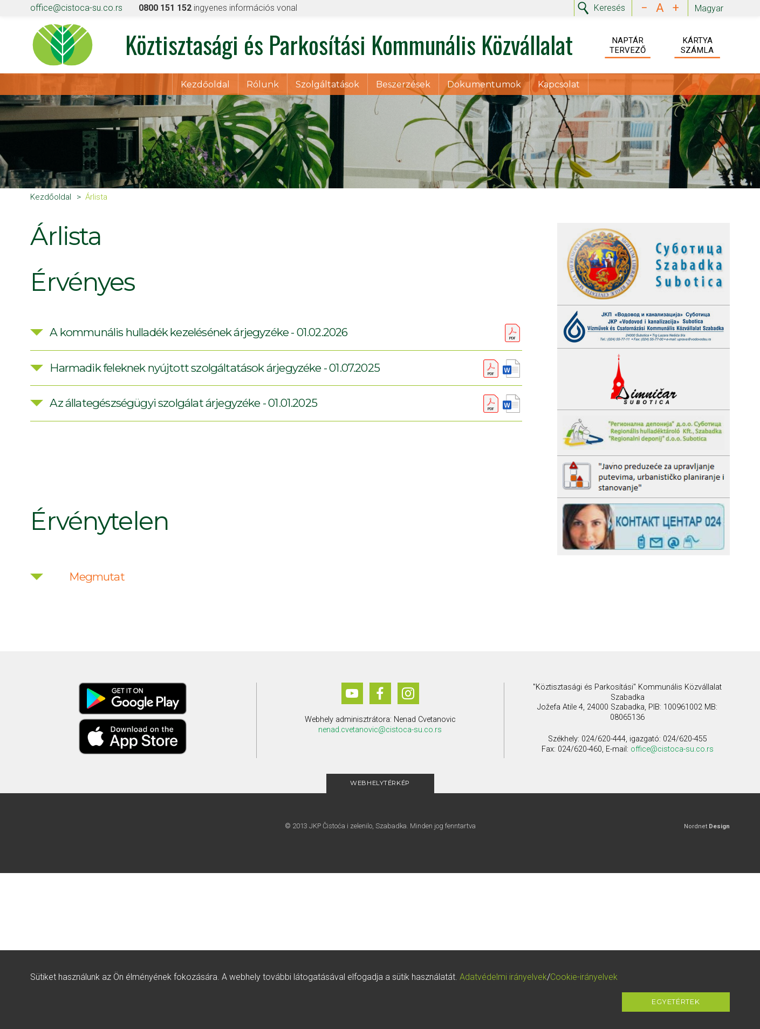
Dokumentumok (484, 86)
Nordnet (707, 834)
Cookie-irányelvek (584, 977)
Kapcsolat (559, 86)
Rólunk (263, 86)
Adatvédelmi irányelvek (503, 977)
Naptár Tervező (628, 46)
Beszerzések (403, 86)
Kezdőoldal (205, 86)
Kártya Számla (697, 46)
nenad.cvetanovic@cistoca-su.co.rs (380, 737)
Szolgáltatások (327, 86)
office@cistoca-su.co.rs (76, 8)
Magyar (709, 8)
